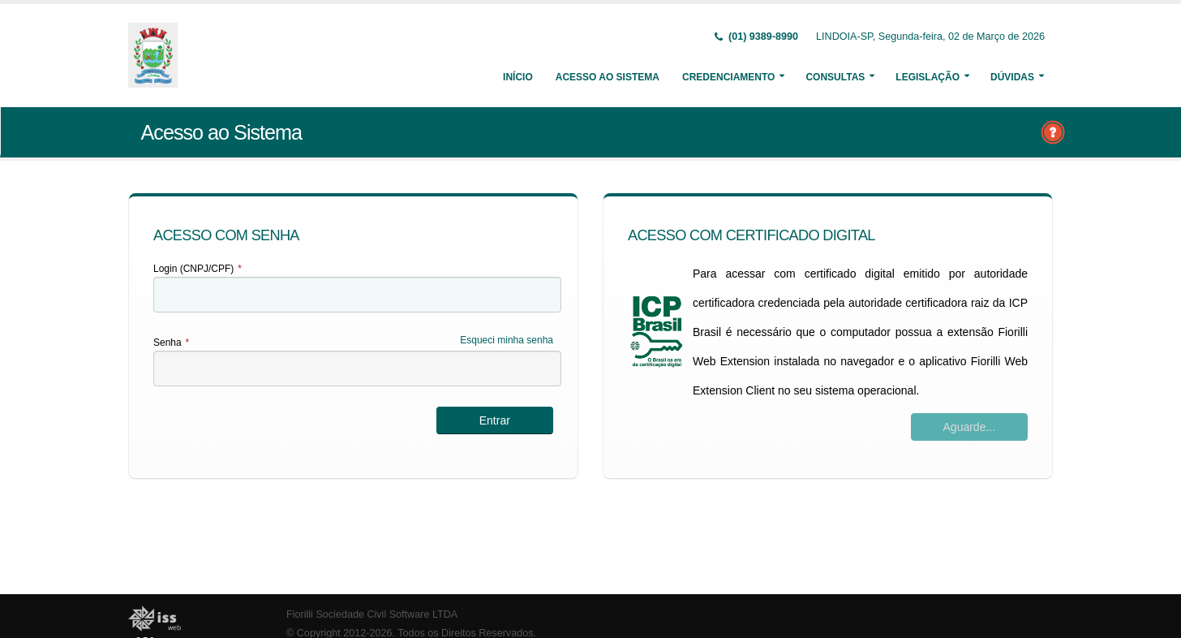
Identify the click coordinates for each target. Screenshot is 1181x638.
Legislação (927, 77)
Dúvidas (1012, 77)
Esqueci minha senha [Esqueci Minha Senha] (506, 340)
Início (518, 77)
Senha (171, 342)
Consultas (835, 77)
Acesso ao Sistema (607, 77)
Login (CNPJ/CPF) (197, 268)
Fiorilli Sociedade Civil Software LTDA (371, 614)
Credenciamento (728, 77)
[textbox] (357, 295)
